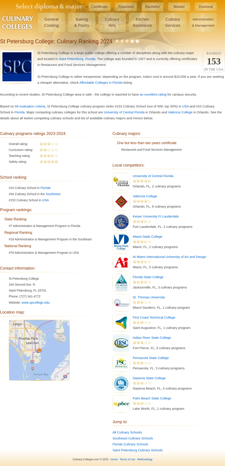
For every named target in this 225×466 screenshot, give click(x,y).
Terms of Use (127, 459)
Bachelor (152, 7)
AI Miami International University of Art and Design (169, 257)
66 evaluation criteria (30, 106)
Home (114, 459)
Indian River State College (152, 337)
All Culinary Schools (127, 432)
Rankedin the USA (214, 61)
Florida (90, 59)
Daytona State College (149, 378)
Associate (126, 7)
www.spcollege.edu (36, 302)
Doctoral (206, 7)
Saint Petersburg (71, 59)
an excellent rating (153, 94)
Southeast (52, 194)
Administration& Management (203, 22)
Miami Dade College (147, 236)
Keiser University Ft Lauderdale (156, 216)
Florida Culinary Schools (130, 444)
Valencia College (180, 112)
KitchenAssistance (142, 22)
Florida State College (148, 277)
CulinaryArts (112, 22)
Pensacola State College (151, 358)
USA (185, 106)
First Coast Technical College (154, 317)
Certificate (99, 7)
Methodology (144, 459)
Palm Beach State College (152, 398)
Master (179, 7)
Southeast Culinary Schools (132, 438)
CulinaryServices (172, 22)
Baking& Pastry (81, 22)
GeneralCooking (51, 22)
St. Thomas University (149, 297)
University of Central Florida (124, 112)
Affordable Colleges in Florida (101, 82)
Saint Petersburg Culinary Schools (137, 450)
